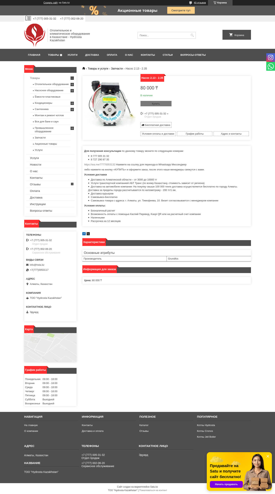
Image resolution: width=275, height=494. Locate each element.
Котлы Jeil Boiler (206, 436)
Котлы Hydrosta (206, 425)
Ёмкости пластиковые (47, 96)
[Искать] (192, 35)
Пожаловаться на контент (153, 490)
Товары (53, 54)
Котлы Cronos (205, 431)
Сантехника (42, 109)
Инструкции (38, 204)
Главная (34, 54)
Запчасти (117, 68)
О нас (129, 54)
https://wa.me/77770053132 (99, 164)
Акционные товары (46, 143)
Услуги (72, 54)
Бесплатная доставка (157, 125)
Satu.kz (154, 486)
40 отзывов (200, 2)
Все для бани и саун (47, 121)
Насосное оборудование (49, 90)
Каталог (143, 425)
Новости (35, 164)
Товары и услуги (98, 68)
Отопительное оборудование (52, 84)
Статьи (168, 54)
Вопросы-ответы (193, 54)
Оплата (112, 54)
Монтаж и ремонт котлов (49, 115)
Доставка (92, 54)
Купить (156, 103)
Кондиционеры (43, 102)
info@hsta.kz (37, 264)
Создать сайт (51, 2)
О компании (31, 431)
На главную (31, 425)
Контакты (148, 54)
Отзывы (35, 184)
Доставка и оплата (92, 431)
